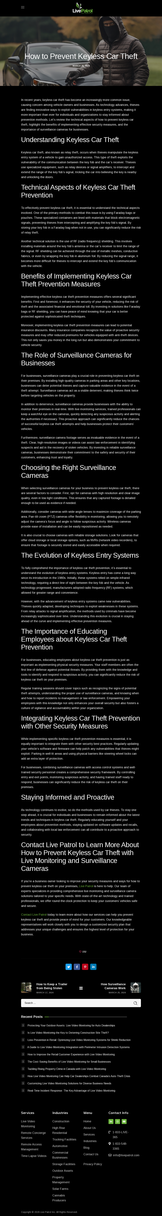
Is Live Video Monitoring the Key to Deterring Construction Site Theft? (68, 1032)
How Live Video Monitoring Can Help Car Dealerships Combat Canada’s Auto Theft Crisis (78, 1076)
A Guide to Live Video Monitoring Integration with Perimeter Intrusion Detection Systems (78, 1047)
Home (87, 1121)
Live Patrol (86, 886)
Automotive (60, 1146)
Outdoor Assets (62, 1170)
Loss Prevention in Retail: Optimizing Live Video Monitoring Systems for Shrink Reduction (79, 1040)
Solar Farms (60, 1188)
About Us (89, 1128)
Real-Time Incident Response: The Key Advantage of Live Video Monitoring (71, 1090)
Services (89, 1134)
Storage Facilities (63, 1164)
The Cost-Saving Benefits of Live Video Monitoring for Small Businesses (69, 1061)
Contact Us (90, 1154)
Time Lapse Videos (33, 1156)
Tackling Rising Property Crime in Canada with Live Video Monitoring (66, 1069)
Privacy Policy (92, 1164)
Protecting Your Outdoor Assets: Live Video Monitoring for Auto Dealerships (71, 1025)
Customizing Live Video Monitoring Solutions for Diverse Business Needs (69, 1083)
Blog (86, 1147)
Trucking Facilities (64, 1139)
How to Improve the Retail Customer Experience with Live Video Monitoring (71, 1054)
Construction (60, 1121)
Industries (89, 1141)
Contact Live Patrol (34, 914)
